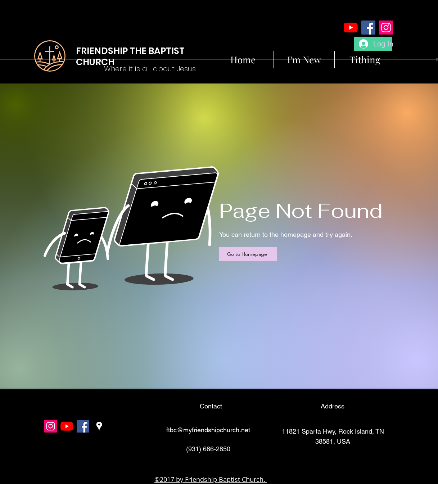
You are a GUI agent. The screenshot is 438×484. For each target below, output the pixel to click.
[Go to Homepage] (248, 254)
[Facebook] (368, 28)
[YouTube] (351, 28)
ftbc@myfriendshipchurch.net (208, 430)
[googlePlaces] (99, 426)
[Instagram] (386, 28)
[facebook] (83, 426)
